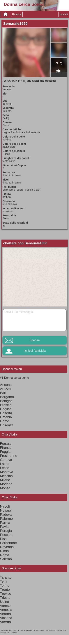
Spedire (34, 340)
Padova (6, 514)
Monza (5, 488)
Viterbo (5, 622)
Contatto (14, 632)
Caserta (6, 413)
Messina (6, 476)
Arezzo (5, 389)
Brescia (5, 405)
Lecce (4, 468)
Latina (4, 464)
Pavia (4, 527)
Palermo (6, 518)
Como (4, 421)
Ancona (6, 385)
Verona (5, 614)
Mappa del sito (32, 630)
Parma (5, 523)
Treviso (5, 593)
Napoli (5, 506)
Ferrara (5, 443)
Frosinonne (8, 456)
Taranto (5, 577)
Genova (6, 460)
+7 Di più (58, 67)
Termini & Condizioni (47, 630)
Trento (5, 589)
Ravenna (7, 547)
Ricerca (16, 14)
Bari (3, 393)
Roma (4, 555)
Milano (5, 480)
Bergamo (7, 397)
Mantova (6, 472)
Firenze (5, 448)
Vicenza (6, 618)
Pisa (3, 539)
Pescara (6, 535)
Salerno (6, 559)
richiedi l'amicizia (34, 350)
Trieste (5, 598)
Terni (3, 581)
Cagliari (6, 409)
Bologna (6, 401)
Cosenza (7, 425)
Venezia (6, 610)
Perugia (6, 531)
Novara (5, 510)
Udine (4, 602)
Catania (6, 417)
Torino (4, 585)
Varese (5, 606)
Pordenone (8, 543)
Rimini (5, 551)
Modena (6, 484)
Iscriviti (64, 14)
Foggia (5, 452)
